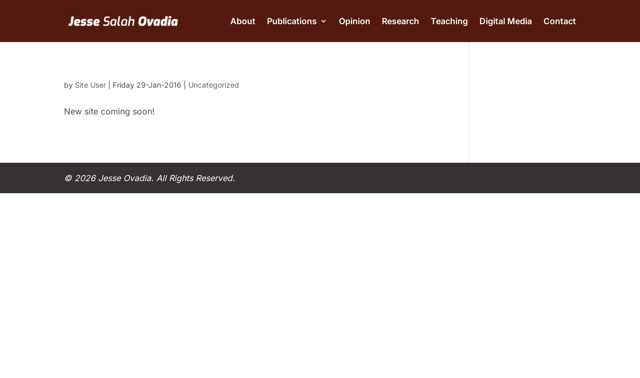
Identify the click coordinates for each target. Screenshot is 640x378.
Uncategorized (213, 84)
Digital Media (505, 21)
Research (400, 21)
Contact (559, 21)
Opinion (354, 21)
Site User (90, 84)
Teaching (449, 21)
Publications (292, 21)
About (242, 21)
